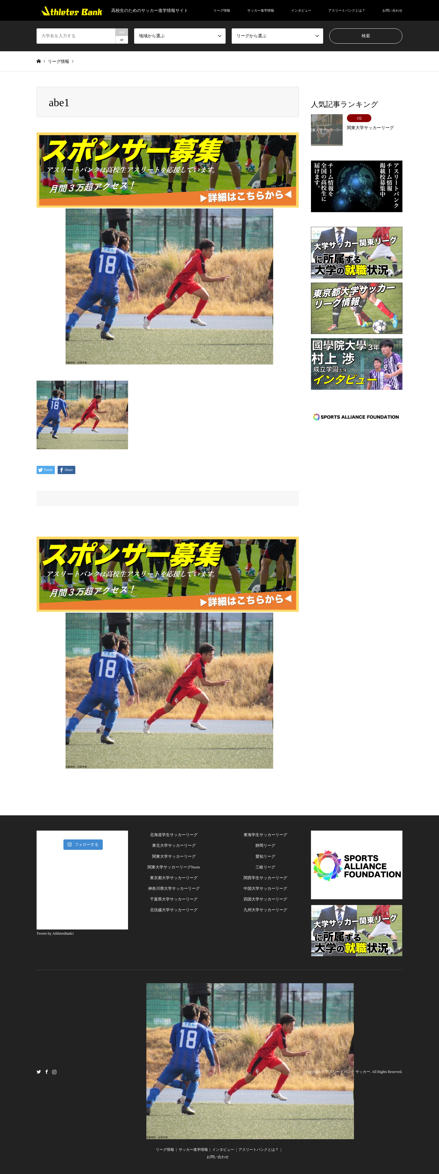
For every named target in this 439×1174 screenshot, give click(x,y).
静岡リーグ (265, 845)
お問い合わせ (392, 10)
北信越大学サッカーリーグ (174, 910)
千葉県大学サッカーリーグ (174, 899)
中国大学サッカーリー (263, 888)
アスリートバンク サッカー (347, 1072)
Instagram (54, 1071)
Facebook (47, 1071)
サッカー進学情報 (260, 10)
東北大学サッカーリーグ (174, 845)
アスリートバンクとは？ (346, 10)
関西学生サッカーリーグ (265, 877)
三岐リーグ (265, 867)
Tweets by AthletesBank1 (55, 933)
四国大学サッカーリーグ (265, 899)
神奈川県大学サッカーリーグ (174, 888)
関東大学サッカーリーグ (174, 856)
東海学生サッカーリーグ (265, 834)
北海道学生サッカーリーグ (174, 834)
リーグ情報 (221, 10)
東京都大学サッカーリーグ (174, 877)
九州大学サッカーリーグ (265, 910)
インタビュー (301, 10)
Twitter (39, 1071)
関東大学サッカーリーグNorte (174, 867)
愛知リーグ (265, 856)
